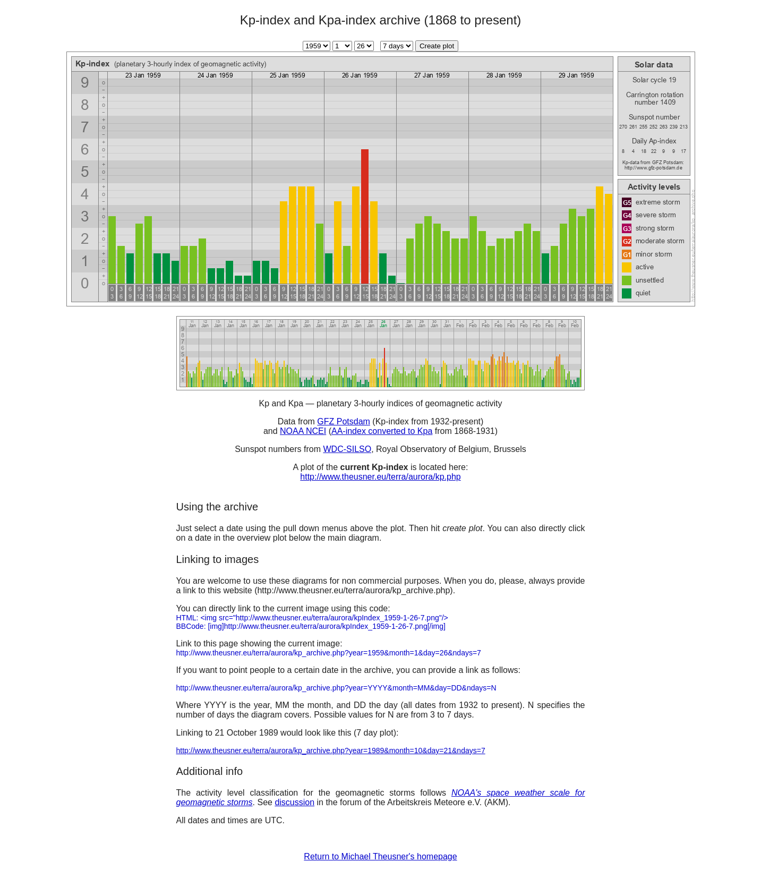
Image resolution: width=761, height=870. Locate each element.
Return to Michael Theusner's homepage (380, 856)
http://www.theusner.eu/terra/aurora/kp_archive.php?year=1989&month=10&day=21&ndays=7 (330, 750)
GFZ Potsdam (343, 421)
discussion (294, 802)
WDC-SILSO (347, 449)
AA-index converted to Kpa (381, 431)
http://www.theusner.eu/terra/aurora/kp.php (380, 476)
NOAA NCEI (303, 431)
